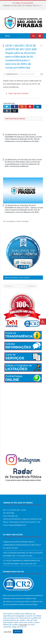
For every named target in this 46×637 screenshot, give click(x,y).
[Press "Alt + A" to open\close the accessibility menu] (43, 321)
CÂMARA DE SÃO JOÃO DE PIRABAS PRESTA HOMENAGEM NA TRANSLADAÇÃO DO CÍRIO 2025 (23, 6)
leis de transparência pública (14, 604)
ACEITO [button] (18, 631)
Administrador (11, 74)
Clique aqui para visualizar (18, 93)
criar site (18, 595)
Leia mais (23, 624)
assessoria (20, 598)
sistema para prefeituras (33, 595)
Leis (41, 74)
